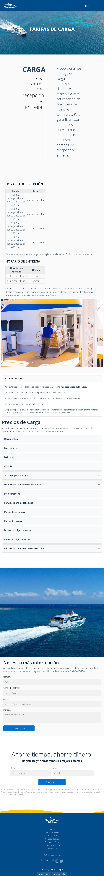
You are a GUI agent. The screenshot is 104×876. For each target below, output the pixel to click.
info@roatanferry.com (52, 855)
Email (55, 768)
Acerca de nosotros (52, 845)
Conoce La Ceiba (52, 842)
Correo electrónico (11, 687)
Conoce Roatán (52, 839)
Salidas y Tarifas (52, 832)
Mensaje (7, 710)
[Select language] (90, 6)
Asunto (6, 699)
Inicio (52, 829)
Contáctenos (52, 848)
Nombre (7, 676)
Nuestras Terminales (52, 835)
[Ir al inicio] (10, 5)
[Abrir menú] (91, 6)
